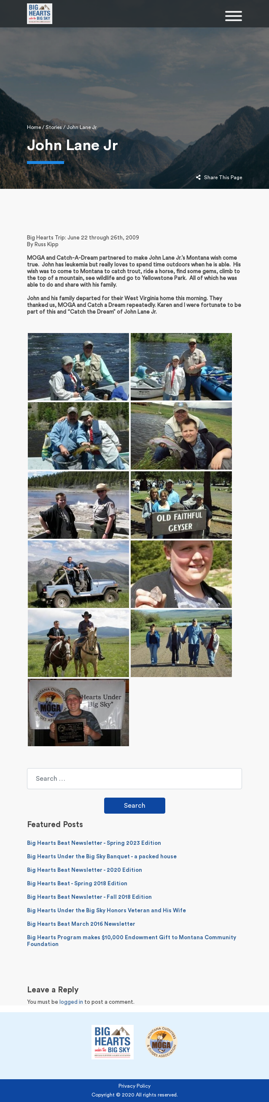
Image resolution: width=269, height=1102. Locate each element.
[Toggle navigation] (233, 17)
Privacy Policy (134, 1086)
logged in (71, 1002)
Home (34, 127)
